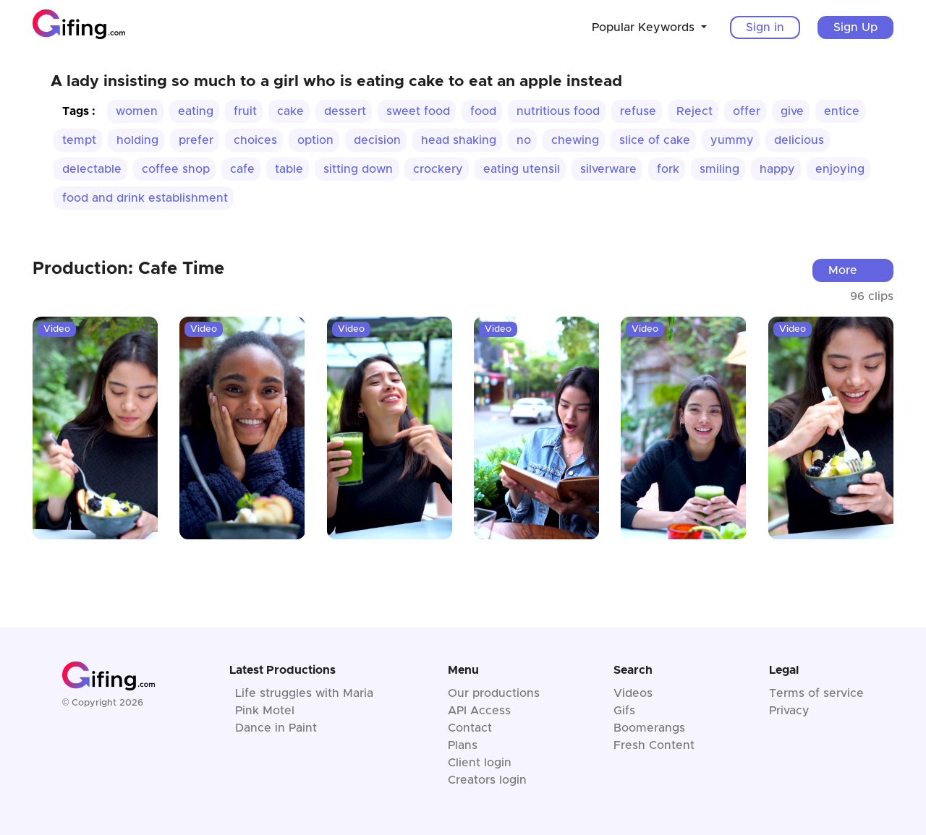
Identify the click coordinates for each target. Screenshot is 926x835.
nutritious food (558, 111)
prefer (196, 140)
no (524, 140)
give (792, 111)
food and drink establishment (145, 198)
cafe (242, 169)
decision (377, 140)
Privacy (789, 710)
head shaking (458, 140)
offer (746, 111)
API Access (479, 710)
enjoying (840, 169)
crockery (438, 169)
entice (841, 111)
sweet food (418, 111)
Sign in (765, 27)
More (842, 270)
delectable (92, 169)
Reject (694, 111)
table (289, 169)
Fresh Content (653, 745)
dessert (345, 111)
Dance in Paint (276, 728)
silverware (608, 169)
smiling (719, 169)
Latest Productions (282, 670)
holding (137, 140)
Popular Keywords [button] (645, 27)
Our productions (494, 693)
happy (777, 169)
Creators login (487, 780)
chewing (575, 140)
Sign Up (855, 27)
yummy (732, 140)
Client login (479, 762)
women (137, 111)
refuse (638, 111)
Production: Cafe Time (128, 269)
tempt (79, 140)
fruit (245, 111)
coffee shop (176, 169)
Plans (462, 745)
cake (290, 111)
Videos (633, 693)
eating (195, 111)
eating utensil (521, 169)
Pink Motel (264, 710)
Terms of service (816, 693)
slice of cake (654, 140)
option (315, 140)
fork (668, 169)
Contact (470, 728)
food (483, 111)
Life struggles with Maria (304, 693)
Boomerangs (649, 728)
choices (255, 140)
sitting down (358, 169)
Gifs (624, 710)
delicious (799, 140)
